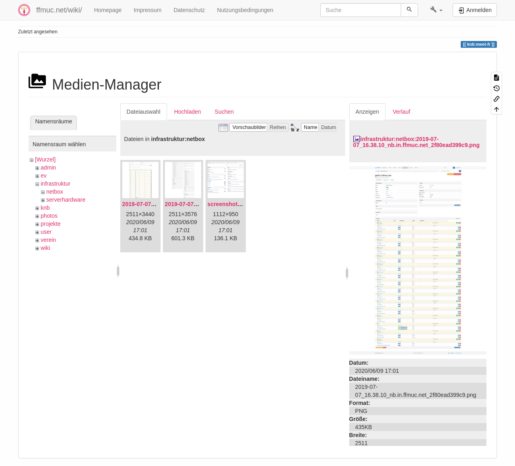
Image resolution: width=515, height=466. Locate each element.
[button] (436, 10)
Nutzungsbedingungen (245, 10)
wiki (45, 248)
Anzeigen (367, 111)
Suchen (224, 111)
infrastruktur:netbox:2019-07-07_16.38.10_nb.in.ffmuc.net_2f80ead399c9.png (416, 142)
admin (48, 167)
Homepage (108, 10)
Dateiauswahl (144, 111)
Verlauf (401, 111)
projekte (51, 224)
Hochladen (187, 111)
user (46, 232)
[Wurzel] (45, 159)
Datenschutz (189, 10)
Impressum (147, 10)
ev (44, 175)
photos (49, 216)
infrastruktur (55, 183)
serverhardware (65, 199)
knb (45, 207)
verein (48, 240)
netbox (54, 191)
